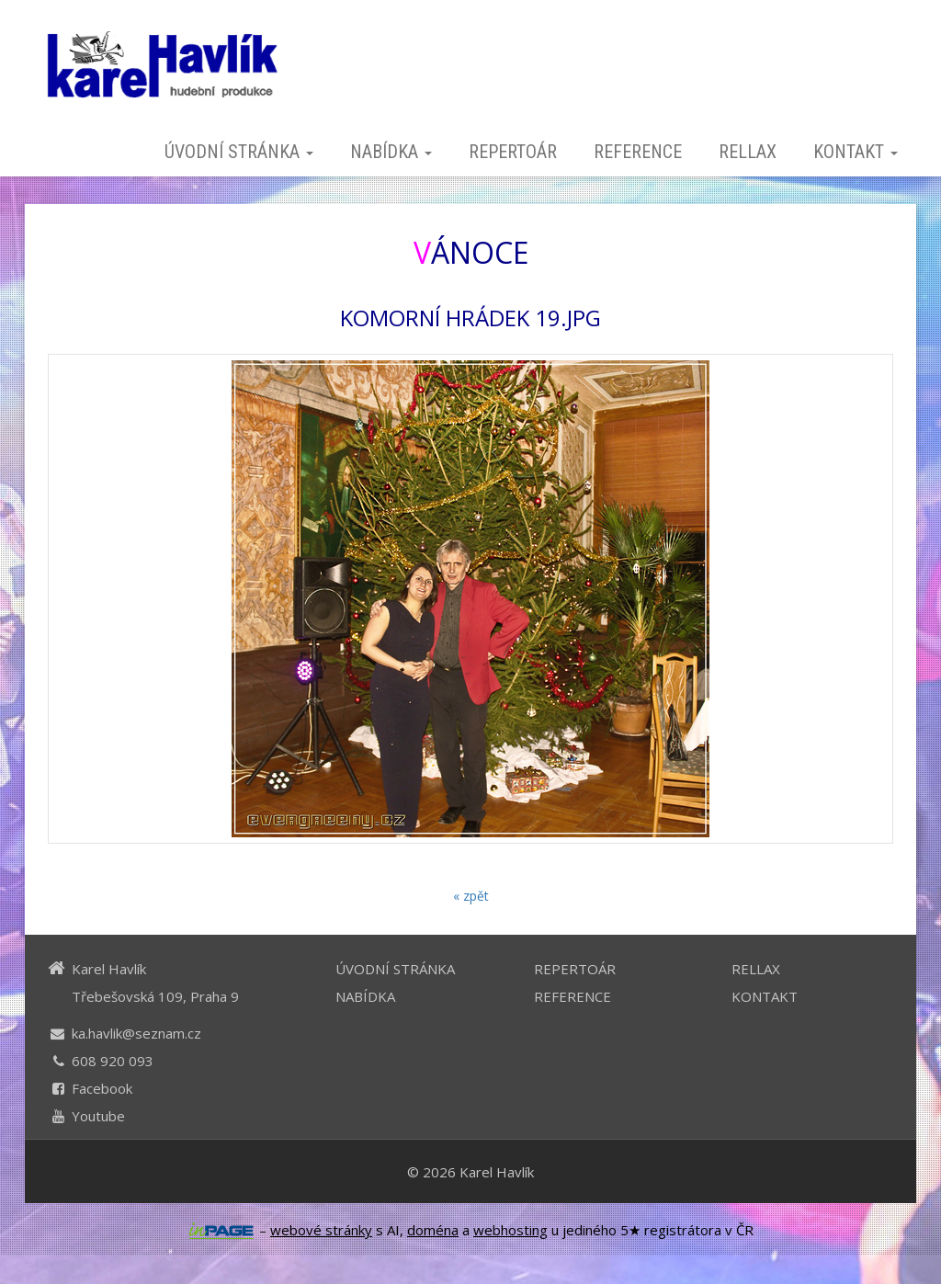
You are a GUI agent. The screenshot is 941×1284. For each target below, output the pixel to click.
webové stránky (321, 1230)
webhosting (510, 1230)
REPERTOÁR (513, 152)
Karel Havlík (496, 1172)
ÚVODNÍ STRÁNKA (238, 152)
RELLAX (748, 152)
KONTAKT (855, 152)
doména (433, 1230)
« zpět (471, 895)
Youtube (98, 1116)
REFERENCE (638, 152)
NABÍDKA (391, 152)
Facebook (102, 1088)
